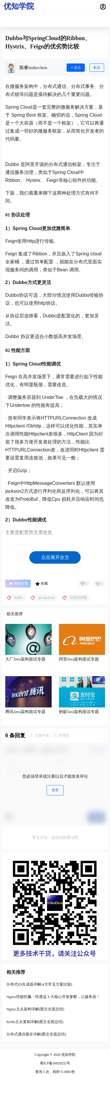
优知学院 (67, 1055)
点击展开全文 (55, 557)
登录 (55, 790)
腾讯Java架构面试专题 (25, 712)
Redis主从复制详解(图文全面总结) (34, 1022)
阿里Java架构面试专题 (79, 659)
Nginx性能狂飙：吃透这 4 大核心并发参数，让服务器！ (53, 996)
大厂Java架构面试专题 (25, 659)
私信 (96, 68)
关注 (75, 68)
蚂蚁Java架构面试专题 (79, 712)
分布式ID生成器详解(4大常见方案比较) (39, 984)
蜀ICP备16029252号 (55, 1063)
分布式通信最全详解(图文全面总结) (36, 1034)
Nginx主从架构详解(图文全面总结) (35, 1009)
